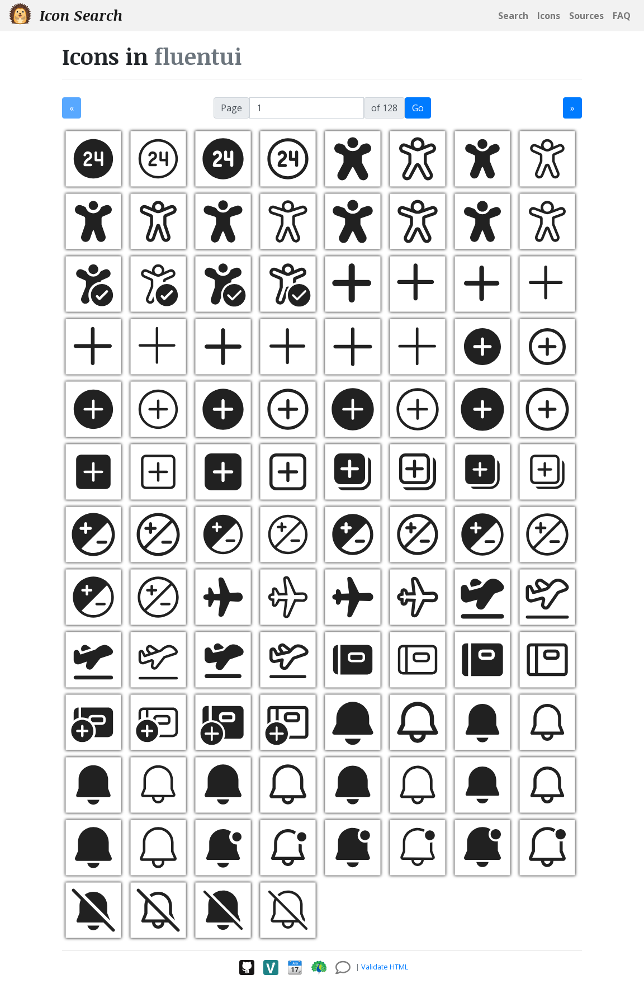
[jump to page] (306, 108)
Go (418, 108)
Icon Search (65, 14)
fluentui (198, 56)
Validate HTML (384, 967)
